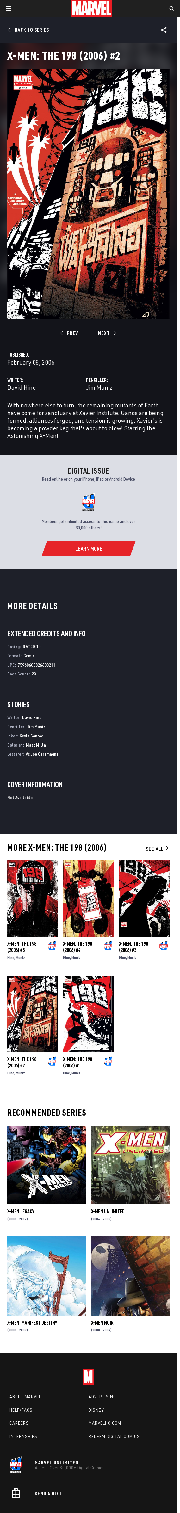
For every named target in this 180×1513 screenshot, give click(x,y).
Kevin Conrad (31, 735)
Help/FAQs (21, 1410)
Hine (10, 957)
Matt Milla (36, 745)
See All (157, 849)
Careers (19, 1423)
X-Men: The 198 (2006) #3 (133, 947)
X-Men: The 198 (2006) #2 (21, 1062)
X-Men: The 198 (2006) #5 (21, 947)
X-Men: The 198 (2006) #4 (77, 947)
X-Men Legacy (20, 1211)
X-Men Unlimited (108, 1211)
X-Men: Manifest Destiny (32, 1322)
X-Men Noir (102, 1322)
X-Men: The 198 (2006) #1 (77, 1062)
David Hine (21, 387)
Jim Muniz (99, 387)
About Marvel (25, 1396)
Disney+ (98, 1410)
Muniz (20, 957)
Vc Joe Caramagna (42, 753)
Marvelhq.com (105, 1423)
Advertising (102, 1396)
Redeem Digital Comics (114, 1436)
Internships (23, 1436)
